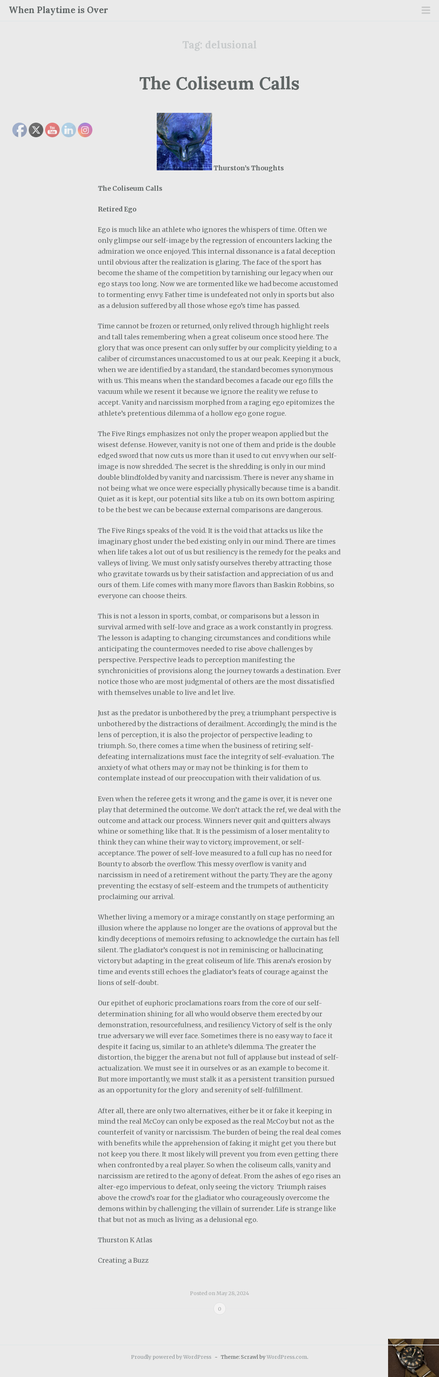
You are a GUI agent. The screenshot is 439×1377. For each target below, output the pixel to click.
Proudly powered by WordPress (171, 1357)
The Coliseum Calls (219, 83)
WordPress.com (287, 1357)
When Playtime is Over (58, 10)
